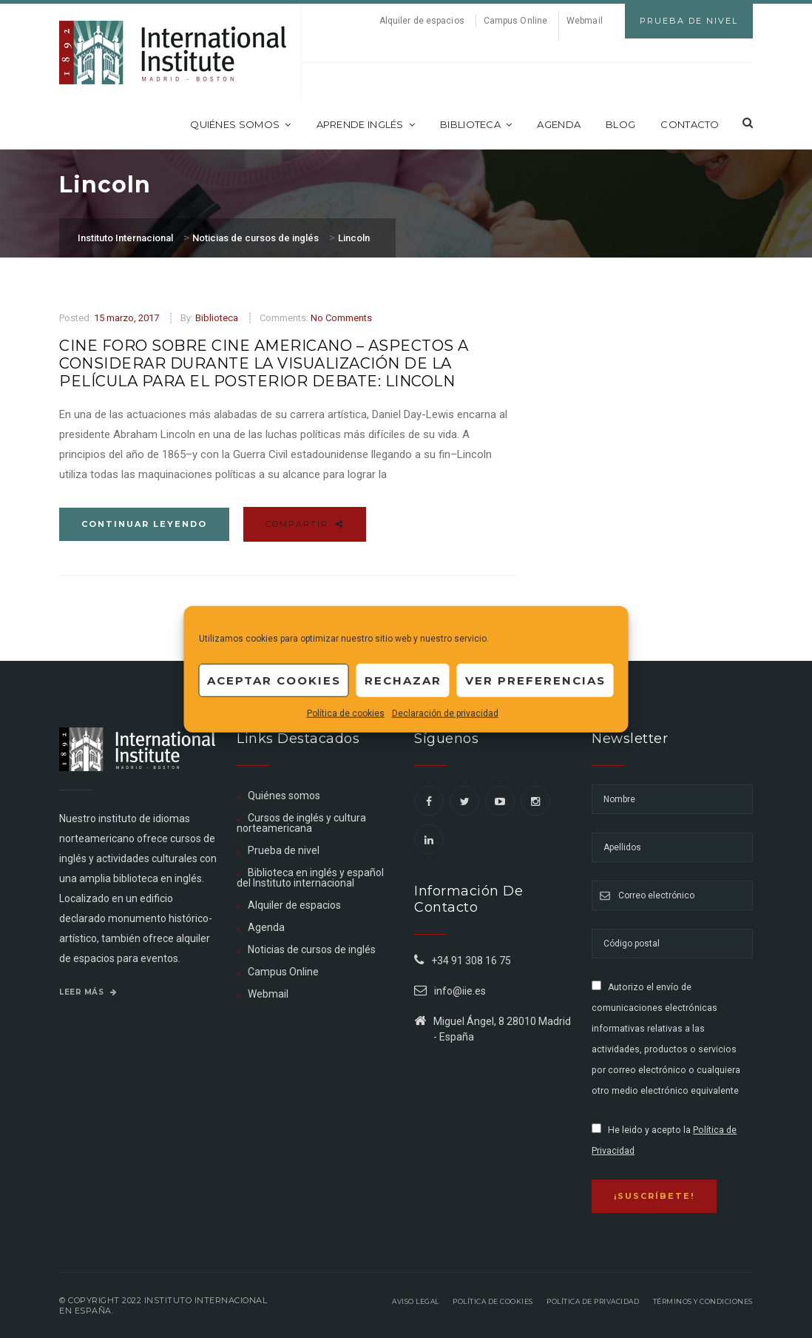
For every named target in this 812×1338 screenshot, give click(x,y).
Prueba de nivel (283, 850)
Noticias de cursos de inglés (312, 949)
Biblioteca (476, 124)
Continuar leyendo (144, 524)
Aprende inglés (366, 124)
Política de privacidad (593, 1301)
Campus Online (515, 21)
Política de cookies (346, 713)
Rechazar (403, 680)
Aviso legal (415, 1301)
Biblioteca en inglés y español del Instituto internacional (310, 878)
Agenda (559, 124)
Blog (620, 124)
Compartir (304, 524)
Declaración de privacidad (445, 713)
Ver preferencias (535, 680)
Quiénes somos (240, 124)
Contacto (689, 124)
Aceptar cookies (274, 680)
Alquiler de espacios (421, 21)
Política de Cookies (493, 1301)
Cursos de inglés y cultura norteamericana (301, 823)
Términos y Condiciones (703, 1301)
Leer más (88, 992)
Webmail (584, 21)
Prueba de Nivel (689, 21)
